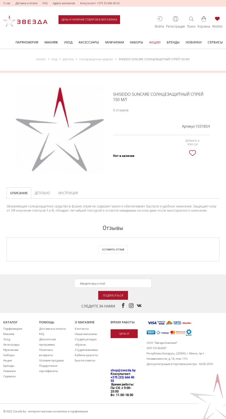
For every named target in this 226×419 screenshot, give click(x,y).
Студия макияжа (86, 350)
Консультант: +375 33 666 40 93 (100, 3)
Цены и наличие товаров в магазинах (89, 19)
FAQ (45, 3)
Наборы (136, 42)
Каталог (41, 59)
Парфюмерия (26, 42)
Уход (68, 42)
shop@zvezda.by (123, 370)
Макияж (51, 42)
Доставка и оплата (26, 3)
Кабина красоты (86, 355)
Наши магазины (86, 334)
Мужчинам (114, 42)
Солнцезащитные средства (96, 59)
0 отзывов (120, 110)
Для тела (68, 59)
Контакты (82, 329)
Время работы (123, 322)
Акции (154, 42)
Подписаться (113, 295)
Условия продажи (51, 360)
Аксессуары (89, 42)
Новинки (194, 42)
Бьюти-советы (85, 360)
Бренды (173, 42)
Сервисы (215, 42)
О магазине (85, 322)
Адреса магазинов (64, 3)
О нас (6, 3)
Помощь (46, 322)
